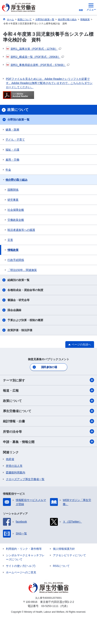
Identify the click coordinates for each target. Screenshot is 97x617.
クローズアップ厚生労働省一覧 (25, 479)
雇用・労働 (12, 159)
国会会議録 (14, 310)
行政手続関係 (15, 260)
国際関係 (12, 189)
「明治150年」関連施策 (22, 270)
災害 (10, 239)
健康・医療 (12, 129)
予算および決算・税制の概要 (25, 320)
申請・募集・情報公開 (48, 441)
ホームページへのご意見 (21, 572)
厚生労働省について (48, 411)
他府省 (10, 459)
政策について (48, 401)
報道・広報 (48, 390)
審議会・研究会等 (18, 300)
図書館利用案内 (15, 472)
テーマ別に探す (48, 380)
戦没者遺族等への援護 (21, 229)
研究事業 (12, 199)
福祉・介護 (12, 149)
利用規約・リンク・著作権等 (24, 548)
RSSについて (61, 565)
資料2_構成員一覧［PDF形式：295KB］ (35, 57)
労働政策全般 (15, 219)
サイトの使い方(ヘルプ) (20, 565)
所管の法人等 (14, 465)
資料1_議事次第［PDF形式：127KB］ (33, 49)
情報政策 (12, 249)
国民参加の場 (49, 367)
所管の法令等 (48, 431)
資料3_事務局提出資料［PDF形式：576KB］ (37, 65)
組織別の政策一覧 (18, 280)
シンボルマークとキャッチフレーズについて (25, 557)
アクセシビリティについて (69, 555)
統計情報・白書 (48, 421)
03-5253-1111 (49, 606)
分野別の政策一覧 (18, 119)
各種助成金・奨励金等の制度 (25, 290)
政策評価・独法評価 (19, 330)
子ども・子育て (15, 139)
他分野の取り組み (17, 179)
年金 (8, 169)
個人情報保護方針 (64, 548)
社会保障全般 (15, 209)
